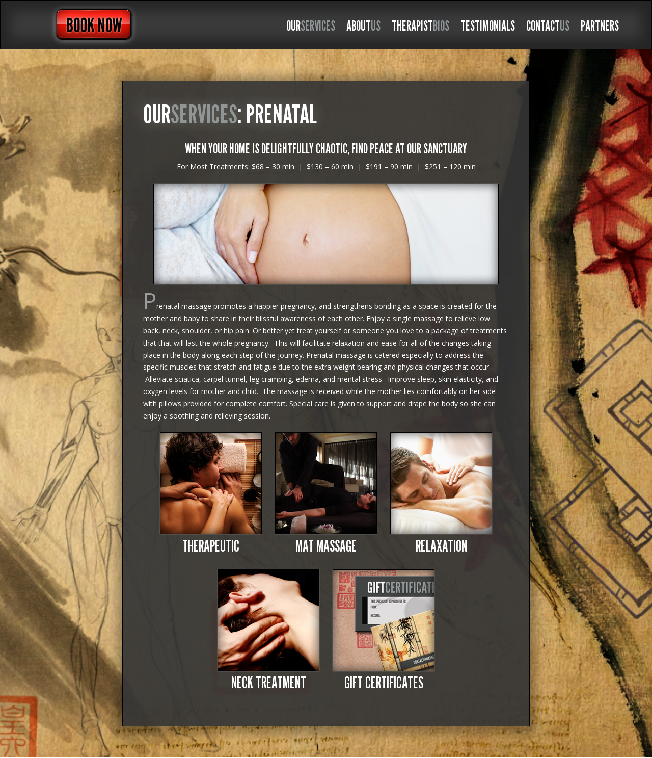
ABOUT (363, 28)
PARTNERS (600, 28)
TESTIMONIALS (487, 28)
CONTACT (547, 28)
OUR (310, 28)
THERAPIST (420, 28)
